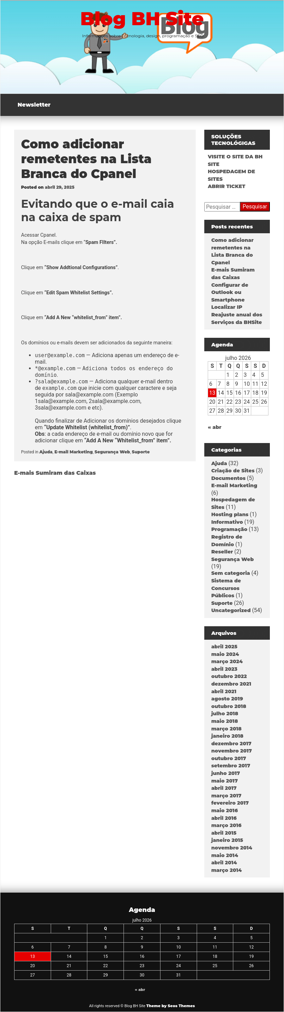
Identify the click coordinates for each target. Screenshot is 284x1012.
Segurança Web (112, 451)
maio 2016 (224, 810)
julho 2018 (224, 713)
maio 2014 (224, 855)
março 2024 (227, 661)
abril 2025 (224, 646)
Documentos (228, 478)
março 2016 (226, 825)
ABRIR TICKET (226, 186)
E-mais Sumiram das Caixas (55, 473)
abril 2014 (224, 862)
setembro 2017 (230, 766)
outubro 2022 (229, 676)
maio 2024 (225, 654)
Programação (229, 529)
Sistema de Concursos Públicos (226, 588)
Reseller (222, 552)
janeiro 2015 (227, 840)
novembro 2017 (231, 751)
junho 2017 (225, 773)
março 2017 (226, 796)
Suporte (141, 451)
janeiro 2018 (227, 736)
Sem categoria (230, 573)
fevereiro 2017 (230, 803)
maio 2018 (224, 721)
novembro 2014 (231, 848)
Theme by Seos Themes (170, 1005)
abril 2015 (223, 833)
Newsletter (34, 104)
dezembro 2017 (231, 743)
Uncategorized (231, 610)
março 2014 (226, 870)
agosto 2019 (227, 699)
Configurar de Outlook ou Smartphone (229, 292)
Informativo (227, 522)
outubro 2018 (228, 706)
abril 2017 (223, 788)
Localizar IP (226, 307)
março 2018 (226, 729)
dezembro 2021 (231, 684)
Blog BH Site (142, 19)
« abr (214, 427)
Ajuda (45, 451)
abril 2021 (223, 691)
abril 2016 (224, 818)
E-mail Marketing (74, 451)
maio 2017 (224, 781)
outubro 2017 (228, 758)
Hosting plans (229, 514)
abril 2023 (224, 669)
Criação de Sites (232, 471)
